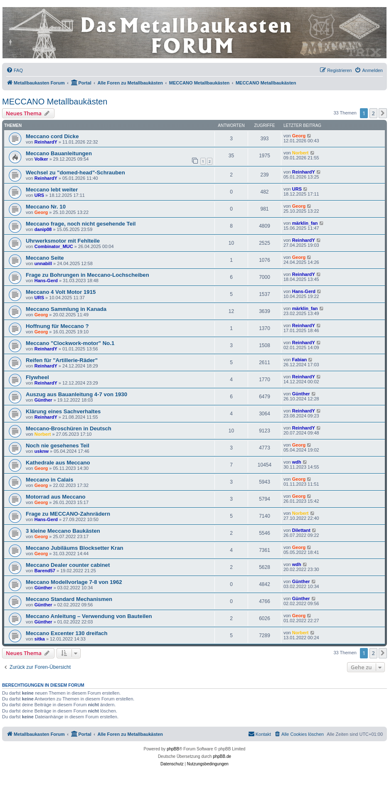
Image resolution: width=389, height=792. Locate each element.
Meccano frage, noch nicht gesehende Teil (80, 224)
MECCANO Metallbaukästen (54, 101)
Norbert (300, 152)
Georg (298, 135)
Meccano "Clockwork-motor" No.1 (70, 343)
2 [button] (373, 113)
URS (39, 195)
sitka (39, 638)
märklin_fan (305, 223)
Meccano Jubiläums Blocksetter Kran (74, 548)
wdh (296, 461)
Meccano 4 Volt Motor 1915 (61, 292)
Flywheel (37, 377)
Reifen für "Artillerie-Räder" (62, 360)
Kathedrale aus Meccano (58, 462)
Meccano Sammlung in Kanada (66, 309)
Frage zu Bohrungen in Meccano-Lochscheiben (87, 275)
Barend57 (44, 570)
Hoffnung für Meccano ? (57, 326)
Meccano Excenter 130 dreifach (66, 633)
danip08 (43, 229)
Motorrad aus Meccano (56, 497)
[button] (383, 113)
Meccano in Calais (49, 480)
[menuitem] (14, 70)
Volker (41, 158)
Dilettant (301, 530)
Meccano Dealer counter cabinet (68, 565)
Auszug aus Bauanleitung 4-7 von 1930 (76, 394)
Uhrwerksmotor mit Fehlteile (63, 241)
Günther (43, 399)
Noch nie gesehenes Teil (57, 445)
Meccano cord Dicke (52, 136)
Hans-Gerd (46, 280)
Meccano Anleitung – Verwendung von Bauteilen (89, 616)
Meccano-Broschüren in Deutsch (68, 428)
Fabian (299, 359)
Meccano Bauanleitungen (59, 153)
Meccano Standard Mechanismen (69, 599)
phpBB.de (222, 756)
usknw (41, 451)
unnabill (43, 263)
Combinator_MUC (53, 246)
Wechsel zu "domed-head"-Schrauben (75, 172)
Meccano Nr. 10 (46, 207)
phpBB (173, 749)
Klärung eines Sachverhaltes (63, 411)
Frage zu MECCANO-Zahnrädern (68, 514)
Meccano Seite (45, 258)
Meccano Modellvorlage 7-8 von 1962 (74, 582)
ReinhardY (45, 141)
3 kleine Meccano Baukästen (63, 531)
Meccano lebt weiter (52, 189)
